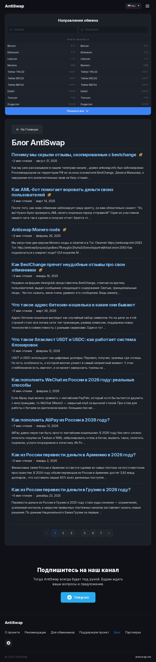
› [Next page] (109, 533)
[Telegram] (8, 643)
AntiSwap (14, 6)
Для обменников (63, 632)
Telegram (78, 597)
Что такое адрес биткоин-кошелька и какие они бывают (73, 304)
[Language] (133, 6)
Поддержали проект (94, 632)
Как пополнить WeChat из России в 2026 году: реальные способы (73, 382)
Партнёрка (133, 632)
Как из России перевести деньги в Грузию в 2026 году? (71, 489)
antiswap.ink (143, 656)
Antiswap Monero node (36, 229)
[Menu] (147, 6)
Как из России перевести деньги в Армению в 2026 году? (74, 454)
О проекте (12, 632)
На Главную (27, 129)
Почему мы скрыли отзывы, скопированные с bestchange (74, 154)
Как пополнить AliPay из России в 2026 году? (60, 419)
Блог (117, 632)
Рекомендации (35, 632)
